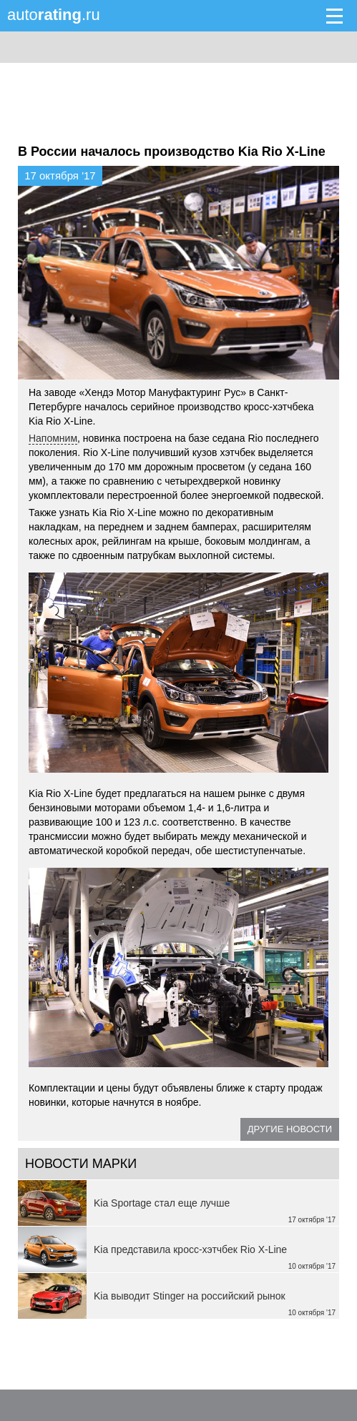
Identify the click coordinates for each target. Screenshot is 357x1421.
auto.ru (53, 15)
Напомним (53, 438)
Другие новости (290, 1129)
